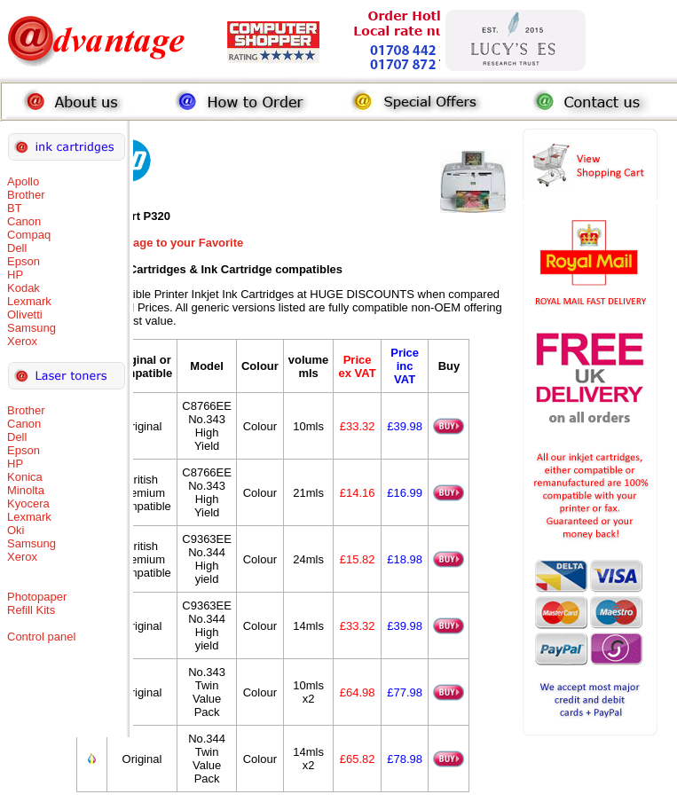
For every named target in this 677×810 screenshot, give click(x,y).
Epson (23, 261)
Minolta (25, 490)
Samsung (31, 327)
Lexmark (29, 301)
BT (14, 208)
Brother (26, 194)
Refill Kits (31, 610)
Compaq (29, 234)
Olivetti (25, 314)
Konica (25, 477)
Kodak (23, 288)
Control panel (41, 636)
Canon (24, 221)
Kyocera (28, 503)
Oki (16, 530)
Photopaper (37, 596)
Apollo (23, 181)
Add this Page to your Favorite (160, 242)
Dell (17, 248)
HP (15, 274)
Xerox (22, 341)
